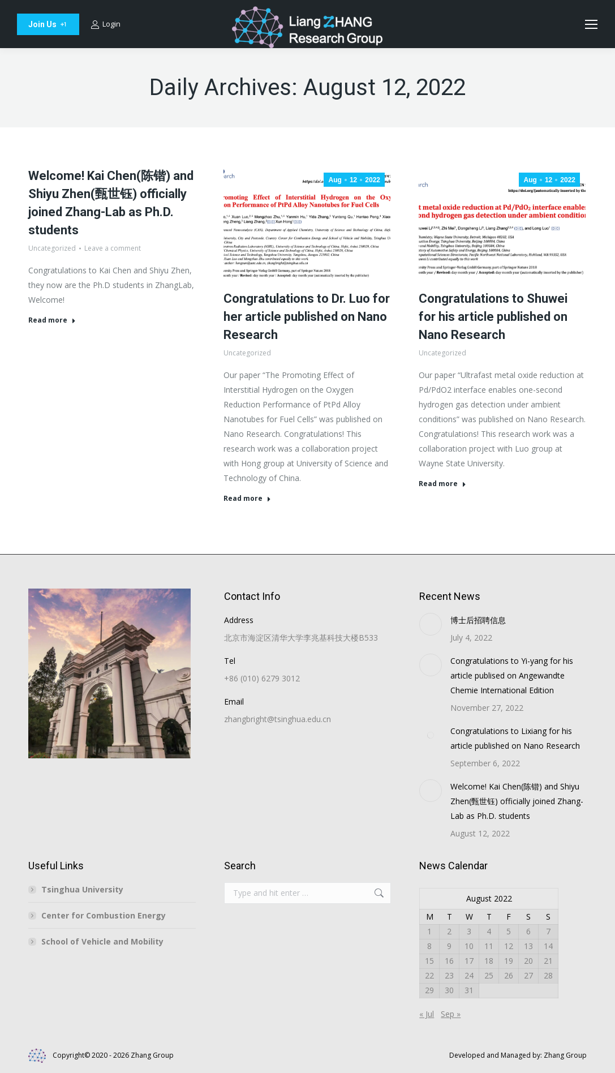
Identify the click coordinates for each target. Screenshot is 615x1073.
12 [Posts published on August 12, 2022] (508, 946)
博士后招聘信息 (478, 620)
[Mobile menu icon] (591, 24)
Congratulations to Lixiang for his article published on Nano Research (515, 738)
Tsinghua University (82, 889)
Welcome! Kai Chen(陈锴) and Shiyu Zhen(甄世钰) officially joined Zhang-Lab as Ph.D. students (516, 801)
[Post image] (430, 624)
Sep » (451, 1013)
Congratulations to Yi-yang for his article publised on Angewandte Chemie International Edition (511, 675)
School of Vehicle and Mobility (102, 941)
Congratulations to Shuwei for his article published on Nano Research (493, 316)
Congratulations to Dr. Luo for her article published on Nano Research (306, 316)
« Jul (426, 1013)
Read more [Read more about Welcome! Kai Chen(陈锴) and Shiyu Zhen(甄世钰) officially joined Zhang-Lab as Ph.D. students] (52, 320)
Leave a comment (112, 248)
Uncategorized (52, 248)
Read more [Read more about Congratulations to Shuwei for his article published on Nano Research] (442, 483)
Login (106, 24)
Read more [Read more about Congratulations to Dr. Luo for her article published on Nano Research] (247, 498)
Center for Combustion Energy (103, 915)
